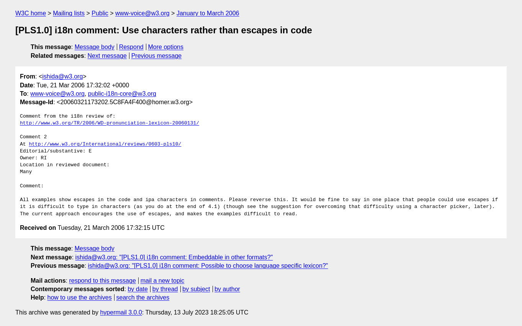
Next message (107, 55)
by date (137, 289)
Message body (95, 47)
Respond (131, 47)
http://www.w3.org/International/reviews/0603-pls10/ (105, 144)
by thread (165, 289)
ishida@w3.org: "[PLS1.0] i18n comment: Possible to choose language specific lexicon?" (208, 265)
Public (100, 13)
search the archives (143, 297)
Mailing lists (69, 13)
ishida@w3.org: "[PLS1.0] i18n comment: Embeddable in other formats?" (174, 257)
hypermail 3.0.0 (121, 312)
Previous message (156, 55)
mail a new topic (163, 280)
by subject (196, 289)
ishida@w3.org (62, 76)
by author (227, 289)
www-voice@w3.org (142, 13)
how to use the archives (79, 297)
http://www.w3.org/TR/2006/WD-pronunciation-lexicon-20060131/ (109, 123)
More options (166, 47)
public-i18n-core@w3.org (122, 93)
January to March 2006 (208, 13)
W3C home (30, 13)
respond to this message (102, 280)
